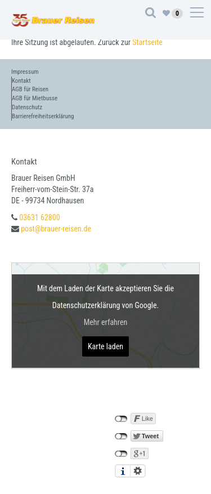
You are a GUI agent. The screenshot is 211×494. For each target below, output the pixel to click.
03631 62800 (39, 217)
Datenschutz (27, 107)
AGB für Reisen (30, 89)
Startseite (147, 42)
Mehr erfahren (106, 322)
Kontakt (21, 80)
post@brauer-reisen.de (56, 228)
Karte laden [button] (105, 346)
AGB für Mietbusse (34, 98)
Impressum (25, 71)
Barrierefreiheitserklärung (43, 116)
